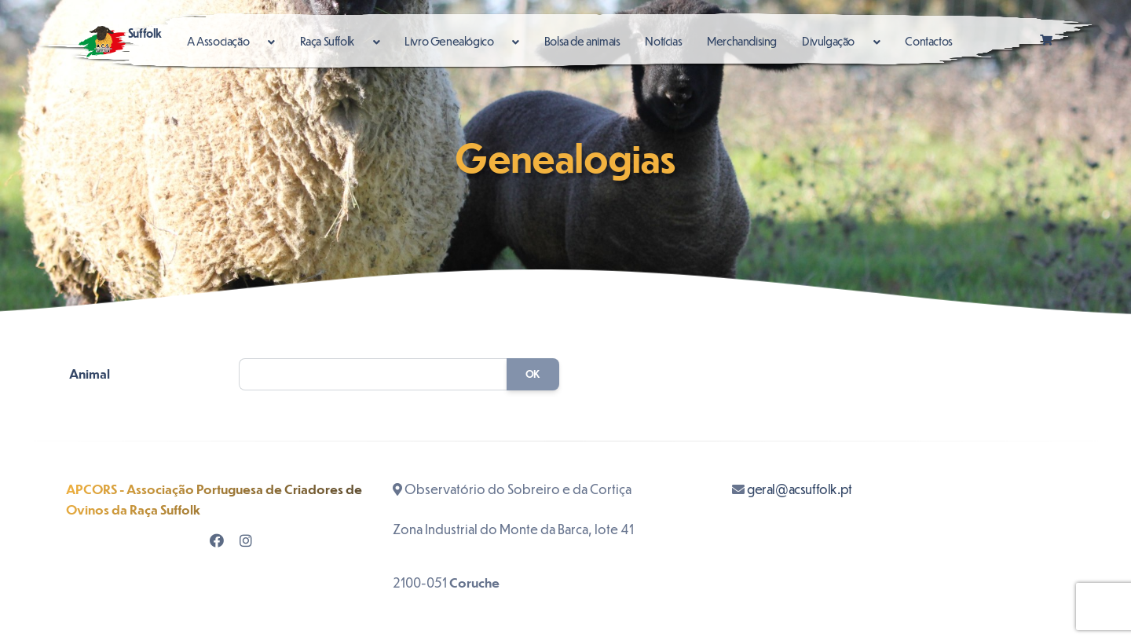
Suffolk (120, 41)
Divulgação (829, 41)
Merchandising (742, 41)
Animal (89, 373)
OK (532, 374)
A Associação (219, 41)
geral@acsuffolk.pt (799, 489)
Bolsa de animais (582, 41)
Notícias (663, 41)
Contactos (928, 41)
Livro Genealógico (450, 41)
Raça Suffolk (328, 41)
